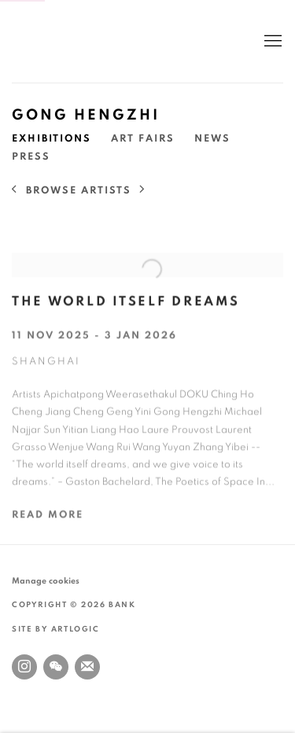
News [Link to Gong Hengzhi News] (212, 139)
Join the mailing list (87, 667)
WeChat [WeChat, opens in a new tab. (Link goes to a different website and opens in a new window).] (55, 667)
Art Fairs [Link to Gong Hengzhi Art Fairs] (143, 139)
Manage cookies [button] (45, 580)
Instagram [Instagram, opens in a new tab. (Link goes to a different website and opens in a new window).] (24, 667)
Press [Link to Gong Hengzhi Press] (31, 157)
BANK (59, 41)
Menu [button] (271, 41)
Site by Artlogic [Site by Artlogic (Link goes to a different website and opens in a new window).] (56, 629)
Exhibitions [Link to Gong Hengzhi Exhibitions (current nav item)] (51, 139)
